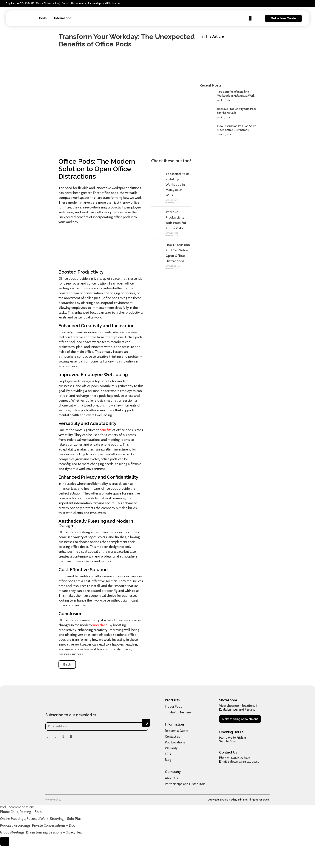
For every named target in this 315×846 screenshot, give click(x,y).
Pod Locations (175, 742)
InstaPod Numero (179, 712)
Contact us (172, 736)
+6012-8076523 (25, 3)
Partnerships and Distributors (104, 3)
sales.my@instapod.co (243, 761)
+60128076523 (239, 758)
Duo (72, 825)
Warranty (171, 748)
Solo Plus (74, 819)
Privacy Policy (53, 799)
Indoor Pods (173, 706)
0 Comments (171, 202)
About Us (81, 3)
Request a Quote (176, 731)
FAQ (168, 754)
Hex (79, 832)
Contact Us (68, 3)
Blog (168, 760)
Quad (70, 832)
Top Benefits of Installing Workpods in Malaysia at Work (178, 184)
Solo (38, 812)
